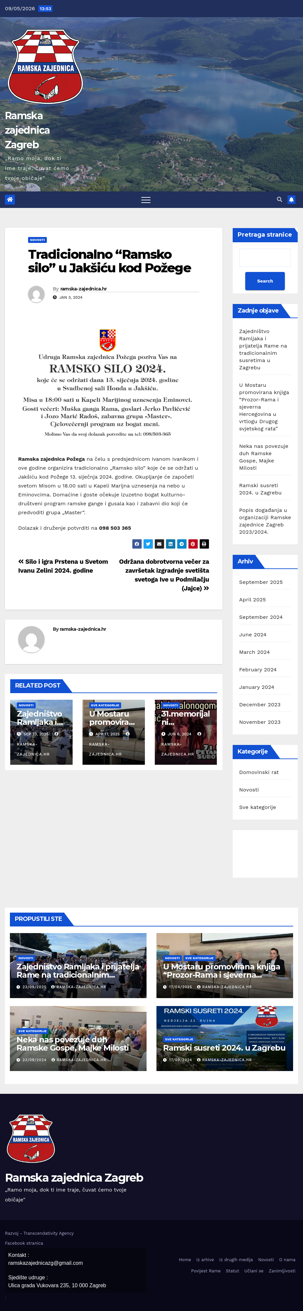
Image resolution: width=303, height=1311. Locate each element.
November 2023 (260, 722)
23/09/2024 (35, 1060)
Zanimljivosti (282, 1270)
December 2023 (260, 704)
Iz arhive (205, 1259)
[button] (279, 199)
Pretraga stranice (265, 234)
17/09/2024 (181, 1060)
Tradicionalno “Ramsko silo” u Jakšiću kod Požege (109, 261)
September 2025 (261, 582)
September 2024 (261, 617)
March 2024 (254, 652)
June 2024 (253, 634)
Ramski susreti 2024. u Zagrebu (224, 1048)
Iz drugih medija (236, 1259)
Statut (232, 1270)
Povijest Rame (205, 1270)
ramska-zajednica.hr (83, 289)
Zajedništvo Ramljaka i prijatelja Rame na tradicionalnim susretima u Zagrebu (78, 975)
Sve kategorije (105, 705)
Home (185, 1259)
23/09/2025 (35, 987)
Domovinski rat (259, 772)
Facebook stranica (24, 1243)
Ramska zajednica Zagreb (27, 130)
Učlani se (253, 1270)
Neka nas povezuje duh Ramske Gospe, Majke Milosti (73, 1044)
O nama (287, 1259)
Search (265, 281)
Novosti (37, 240)
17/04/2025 (181, 987)
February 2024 (258, 669)
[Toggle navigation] (146, 199)
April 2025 (252, 599)
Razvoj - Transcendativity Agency (39, 1233)
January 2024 (257, 687)
